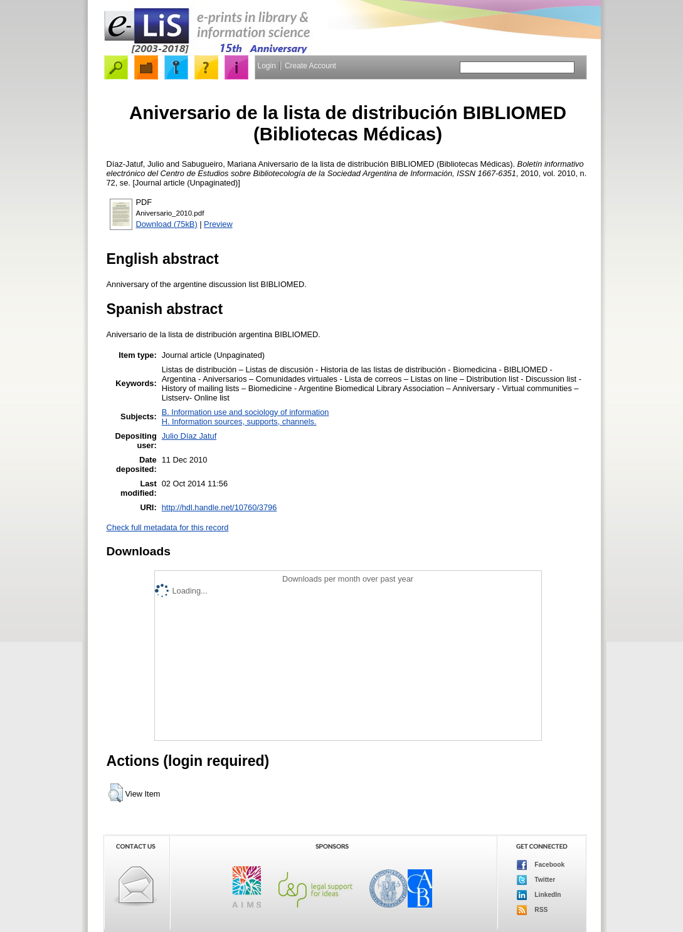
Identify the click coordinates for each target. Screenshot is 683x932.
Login (267, 65)
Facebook (541, 865)
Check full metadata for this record (168, 527)
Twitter (536, 880)
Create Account (310, 65)
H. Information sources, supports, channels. (239, 421)
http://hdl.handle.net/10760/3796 (219, 507)
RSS (532, 910)
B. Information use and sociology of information (245, 412)
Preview (218, 224)
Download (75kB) (167, 224)
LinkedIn (539, 895)
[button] (116, 792)
